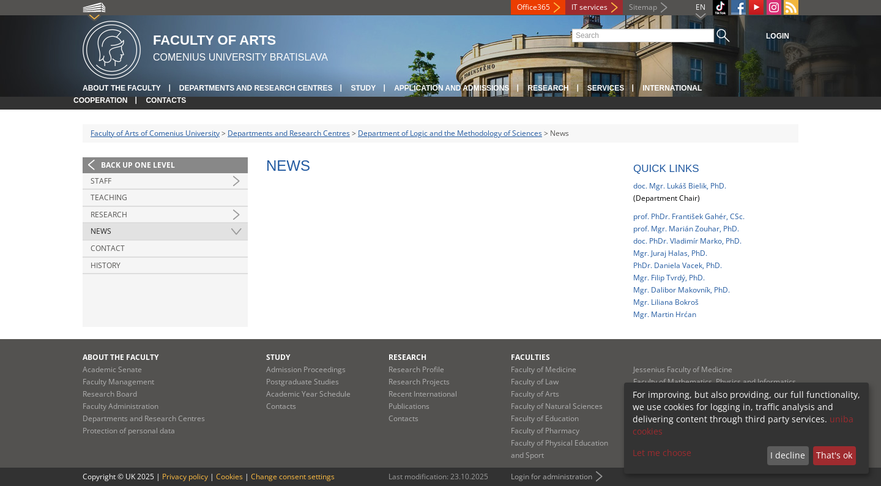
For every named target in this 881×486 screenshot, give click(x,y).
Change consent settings (293, 476)
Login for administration (551, 476)
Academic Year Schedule (308, 394)
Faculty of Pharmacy (545, 430)
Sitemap (643, 7)
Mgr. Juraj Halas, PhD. (670, 253)
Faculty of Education (545, 418)
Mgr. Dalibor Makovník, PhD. (681, 290)
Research (547, 88)
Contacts (166, 100)
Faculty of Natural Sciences (557, 406)
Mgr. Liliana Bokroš (666, 302)
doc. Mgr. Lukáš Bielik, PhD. (679, 186)
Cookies (229, 476)
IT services (589, 7)
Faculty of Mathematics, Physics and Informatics (714, 381)
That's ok (834, 455)
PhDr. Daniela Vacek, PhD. (677, 265)
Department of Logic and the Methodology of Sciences (450, 133)
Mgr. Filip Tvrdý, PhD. (669, 277)
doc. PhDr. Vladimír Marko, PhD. (687, 241)
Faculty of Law (535, 381)
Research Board (110, 394)
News (101, 231)
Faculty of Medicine (543, 369)
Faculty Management (118, 381)
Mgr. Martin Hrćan (664, 314)
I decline (787, 455)
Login (777, 36)
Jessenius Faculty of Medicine (682, 369)
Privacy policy (185, 476)
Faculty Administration (120, 406)
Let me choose (662, 452)
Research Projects (419, 381)
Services (605, 88)
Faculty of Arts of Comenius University (155, 133)
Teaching (109, 197)
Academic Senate (112, 369)
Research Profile (416, 369)
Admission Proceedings (306, 369)
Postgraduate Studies (302, 381)
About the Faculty (122, 88)
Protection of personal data (129, 430)
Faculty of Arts (535, 394)
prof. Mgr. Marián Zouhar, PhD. (686, 228)
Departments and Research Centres (256, 88)
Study (363, 88)
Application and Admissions (451, 88)
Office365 (533, 7)
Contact (108, 248)
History (106, 265)
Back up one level (138, 165)
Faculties (530, 357)
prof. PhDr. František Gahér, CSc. (689, 216)
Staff (101, 181)
